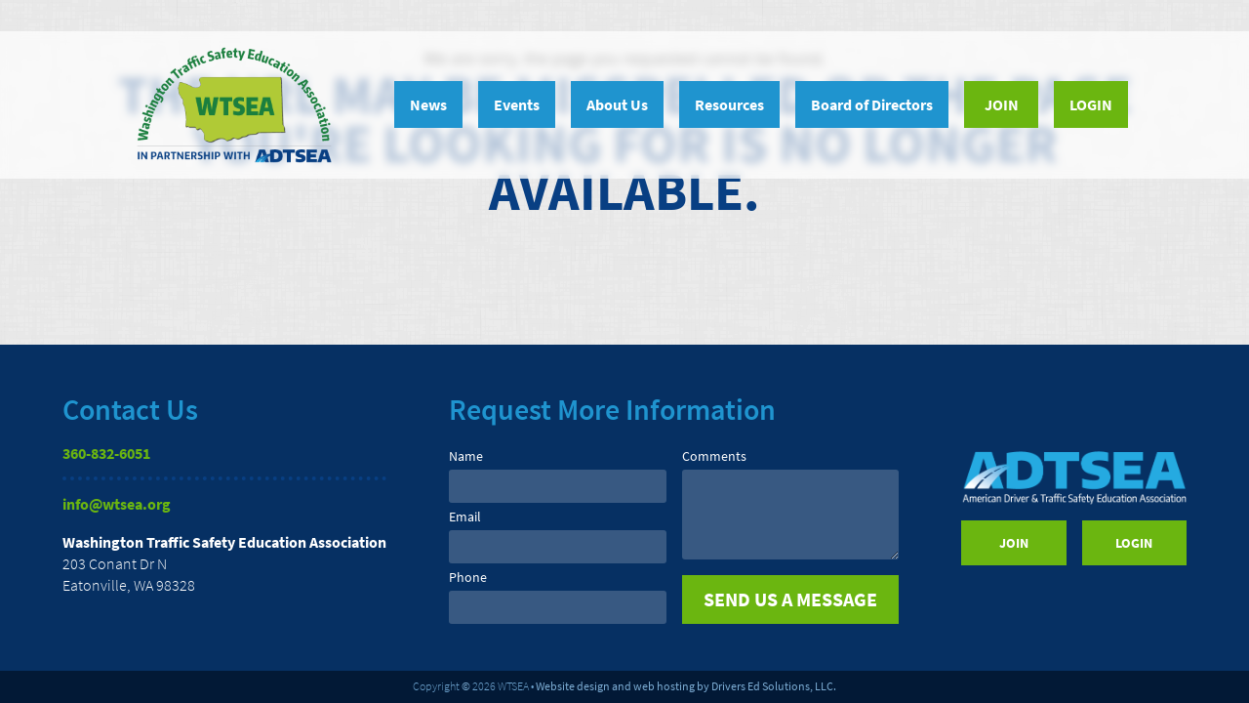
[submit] (791, 599)
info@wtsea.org (116, 504)
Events (517, 104)
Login (1090, 104)
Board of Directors (872, 104)
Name (466, 456)
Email (465, 516)
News (428, 104)
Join (1002, 104)
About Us (617, 104)
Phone (468, 577)
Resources (729, 104)
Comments (714, 456)
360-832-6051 (106, 453)
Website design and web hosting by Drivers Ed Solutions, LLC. (686, 686)
